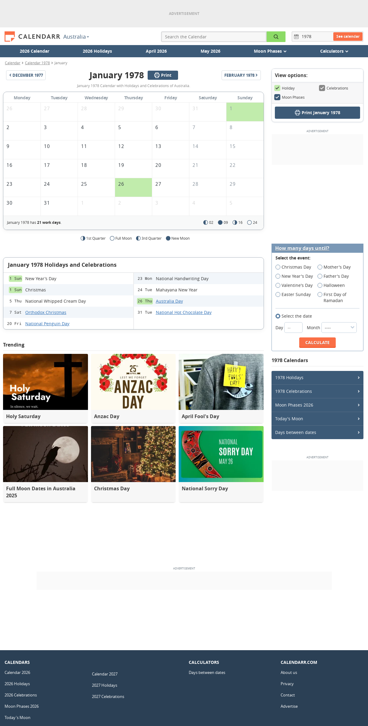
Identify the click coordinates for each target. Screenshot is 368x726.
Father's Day (335, 276)
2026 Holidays (97, 51)
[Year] (307, 36)
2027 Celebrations (108, 696)
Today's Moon (289, 418)
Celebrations (333, 88)
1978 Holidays (289, 377)
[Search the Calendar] (276, 36)
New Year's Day (296, 276)
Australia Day (169, 301)
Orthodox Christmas (45, 312)
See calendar (347, 36)
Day (289, 327)
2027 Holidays (104, 685)
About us (289, 672)
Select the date (295, 316)
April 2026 (156, 51)
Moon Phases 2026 (294, 405)
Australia (76, 36)
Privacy (287, 683)
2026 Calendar (34, 51)
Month (332, 327)
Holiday (284, 88)
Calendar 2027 (104, 674)
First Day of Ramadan (332, 297)
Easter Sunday (295, 294)
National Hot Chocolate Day (184, 312)
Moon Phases (289, 97)
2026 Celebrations (21, 695)
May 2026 (210, 51)
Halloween (333, 285)
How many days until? (302, 248)
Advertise (289, 706)
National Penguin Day (47, 323)
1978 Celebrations (293, 391)
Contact (288, 695)
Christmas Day (295, 267)
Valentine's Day (296, 285)
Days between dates (295, 432)
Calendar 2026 (17, 672)
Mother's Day (336, 267)
